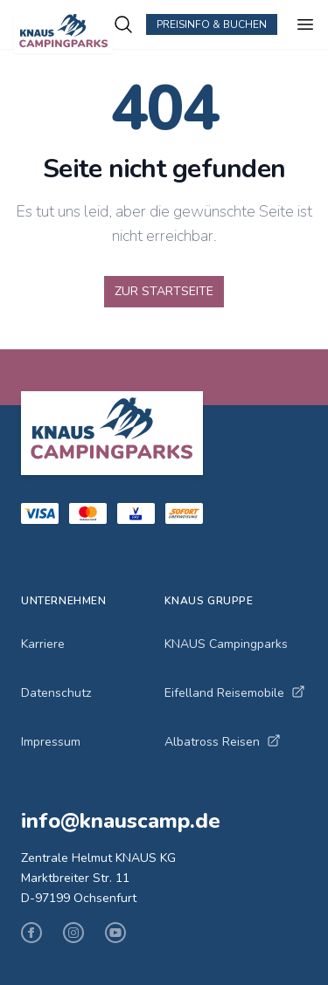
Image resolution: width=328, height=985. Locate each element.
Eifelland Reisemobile (234, 693)
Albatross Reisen (222, 742)
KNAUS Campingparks (226, 644)
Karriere (43, 644)
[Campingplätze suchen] (123, 24)
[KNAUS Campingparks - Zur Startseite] (63, 31)
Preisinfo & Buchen (212, 24)
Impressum (50, 742)
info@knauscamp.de (120, 821)
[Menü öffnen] (305, 24)
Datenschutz (56, 693)
